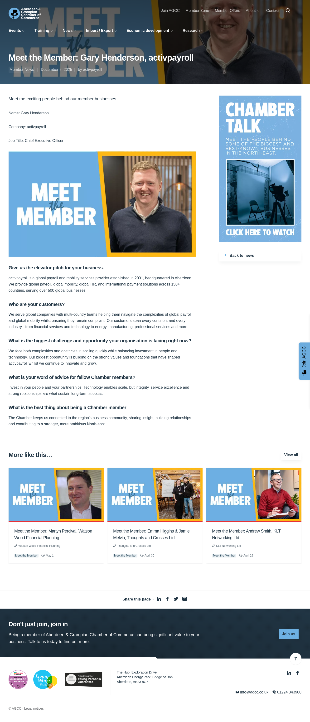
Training (41, 31)
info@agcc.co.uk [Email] (251, 692)
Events (15, 31)
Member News (22, 70)
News (68, 31)
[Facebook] (297, 673)
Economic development (147, 31)
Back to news (238, 255)
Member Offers (227, 11)
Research (191, 31)
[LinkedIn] (289, 673)
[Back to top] (295, 659)
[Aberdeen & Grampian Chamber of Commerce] (25, 13)
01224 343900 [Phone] (286, 692)
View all (291, 455)
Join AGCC (170, 11)
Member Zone (197, 11)
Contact (272, 11)
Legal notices (34, 708)
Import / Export (99, 31)
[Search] (288, 11)
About (251, 11)
